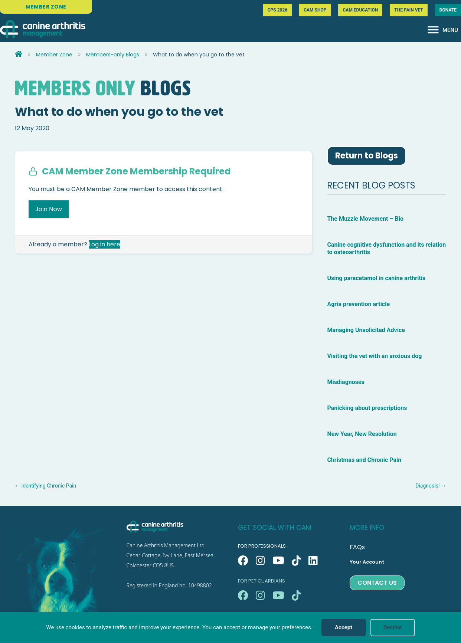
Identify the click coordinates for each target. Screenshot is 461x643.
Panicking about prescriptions (367, 407)
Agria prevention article (358, 304)
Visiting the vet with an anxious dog (374, 356)
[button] (243, 560)
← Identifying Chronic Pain (45, 486)
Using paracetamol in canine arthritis (376, 278)
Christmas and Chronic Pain (364, 459)
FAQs (357, 547)
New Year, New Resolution (361, 433)
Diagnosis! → (430, 486)
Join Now (48, 209)
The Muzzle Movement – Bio (365, 218)
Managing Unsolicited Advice (366, 330)
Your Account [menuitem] (367, 561)
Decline (392, 627)
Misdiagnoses (345, 382)
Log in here (104, 244)
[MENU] (443, 30)
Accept (343, 627)
